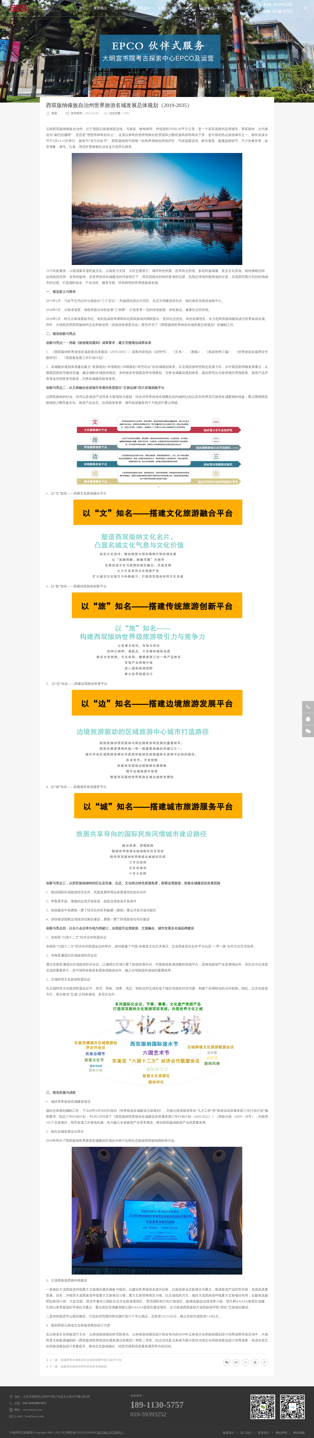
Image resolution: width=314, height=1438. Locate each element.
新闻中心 (207, 8)
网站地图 (299, 1432)
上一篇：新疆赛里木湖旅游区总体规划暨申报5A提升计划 (85, 1360)
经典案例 (143, 8)
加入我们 (246, 1432)
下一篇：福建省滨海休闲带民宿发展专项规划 (78, 1366)
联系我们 (228, 8)
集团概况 (100, 8)
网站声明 (281, 1432)
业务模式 (121, 8)
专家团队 (164, 8)
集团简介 (228, 1432)
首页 (82, 8)
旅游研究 (185, 8)
